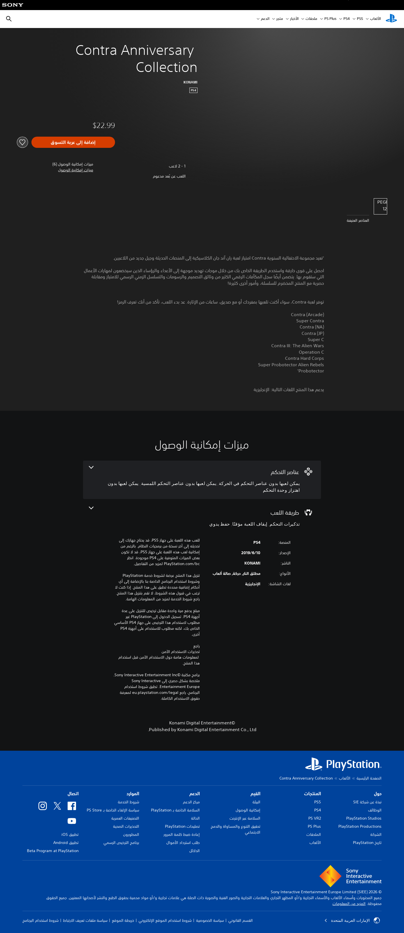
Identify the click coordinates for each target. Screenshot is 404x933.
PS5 (317, 801)
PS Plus (330, 19)
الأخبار (294, 19)
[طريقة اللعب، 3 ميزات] (202, 517)
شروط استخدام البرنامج (40, 920)
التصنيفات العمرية (125, 818)
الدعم (265, 19)
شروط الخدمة (128, 801)
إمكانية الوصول (248, 810)
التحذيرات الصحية (126, 826)
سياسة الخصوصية (210, 920)
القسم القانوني (240, 920)
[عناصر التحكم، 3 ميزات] (202, 480)
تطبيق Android (66, 842)
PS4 (346, 19)
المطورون (131, 834)
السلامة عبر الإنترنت (244, 818)
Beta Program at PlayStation (53, 850)
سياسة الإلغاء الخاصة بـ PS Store (113, 810)
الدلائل (194, 850)
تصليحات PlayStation (182, 826)
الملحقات (313, 834)
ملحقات (311, 19)
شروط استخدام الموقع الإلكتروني (165, 920)
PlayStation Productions (360, 826)
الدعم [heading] (194, 793)
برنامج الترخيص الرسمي (121, 842)
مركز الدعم (191, 801)
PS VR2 (314, 818)
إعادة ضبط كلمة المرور (182, 834)
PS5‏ (360, 19)
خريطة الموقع (123, 920)
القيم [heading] (255, 793)
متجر (279, 19)
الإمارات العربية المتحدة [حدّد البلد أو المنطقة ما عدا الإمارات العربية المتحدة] (352, 920)
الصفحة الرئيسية (369, 778)
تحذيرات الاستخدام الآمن (181, 651)
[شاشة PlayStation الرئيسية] (391, 19)
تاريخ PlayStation (367, 842)
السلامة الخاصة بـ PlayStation (175, 810)
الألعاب (375, 19)
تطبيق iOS (70, 834)
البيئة (256, 801)
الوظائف (375, 810)
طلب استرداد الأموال (183, 842)
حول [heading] (378, 793)
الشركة (376, 834)
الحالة (195, 818)
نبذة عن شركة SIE (367, 801)
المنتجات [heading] (312, 793)
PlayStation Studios (364, 818)
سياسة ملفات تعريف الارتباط (85, 920)
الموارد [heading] (133, 793)
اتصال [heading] (73, 793)
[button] (75, 170)
